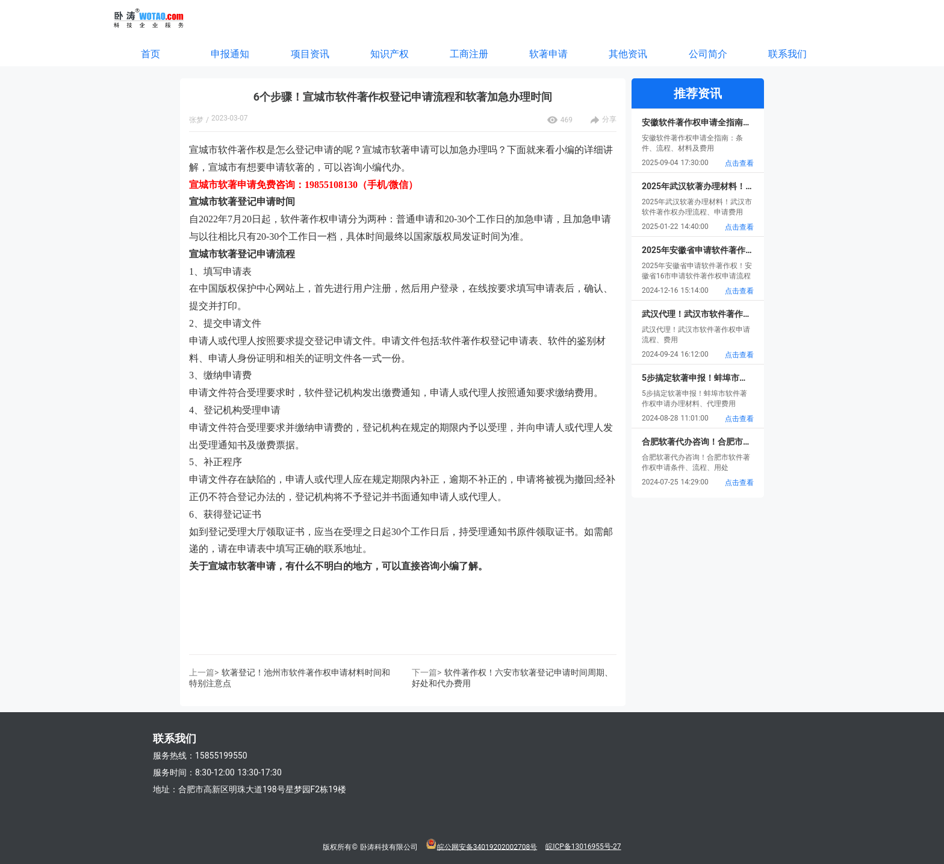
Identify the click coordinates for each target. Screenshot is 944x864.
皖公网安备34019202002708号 (487, 846)
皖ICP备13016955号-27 (583, 846)
